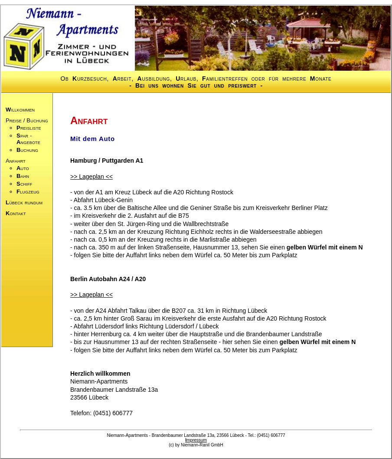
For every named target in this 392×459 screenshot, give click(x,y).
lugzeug (27, 191)
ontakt (16, 213)
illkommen (20, 109)
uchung (27, 150)
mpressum (195, 440)
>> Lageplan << (91, 176)
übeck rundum (24, 202)
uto (22, 168)
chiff (24, 183)
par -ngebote (28, 138)
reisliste (28, 128)
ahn (22, 176)
